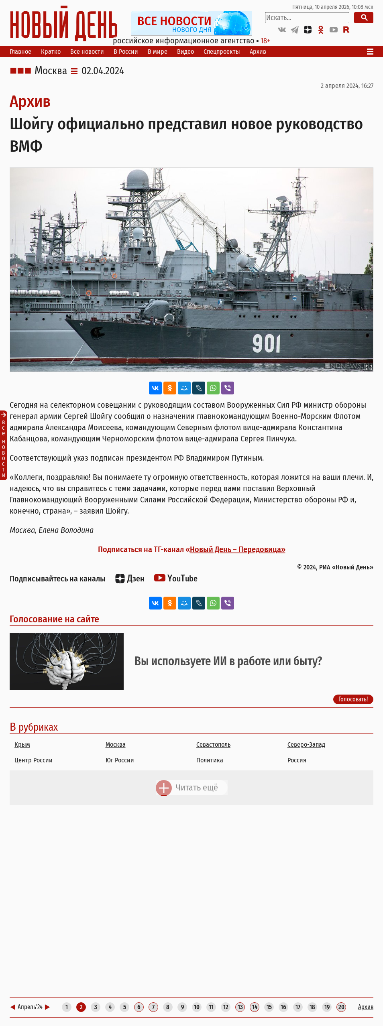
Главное (20, 51)
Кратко (51, 51)
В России (126, 51)
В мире (157, 51)
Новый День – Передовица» (237, 549)
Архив (258, 51)
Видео (185, 51)
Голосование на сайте (54, 619)
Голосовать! (353, 699)
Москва (51, 71)
